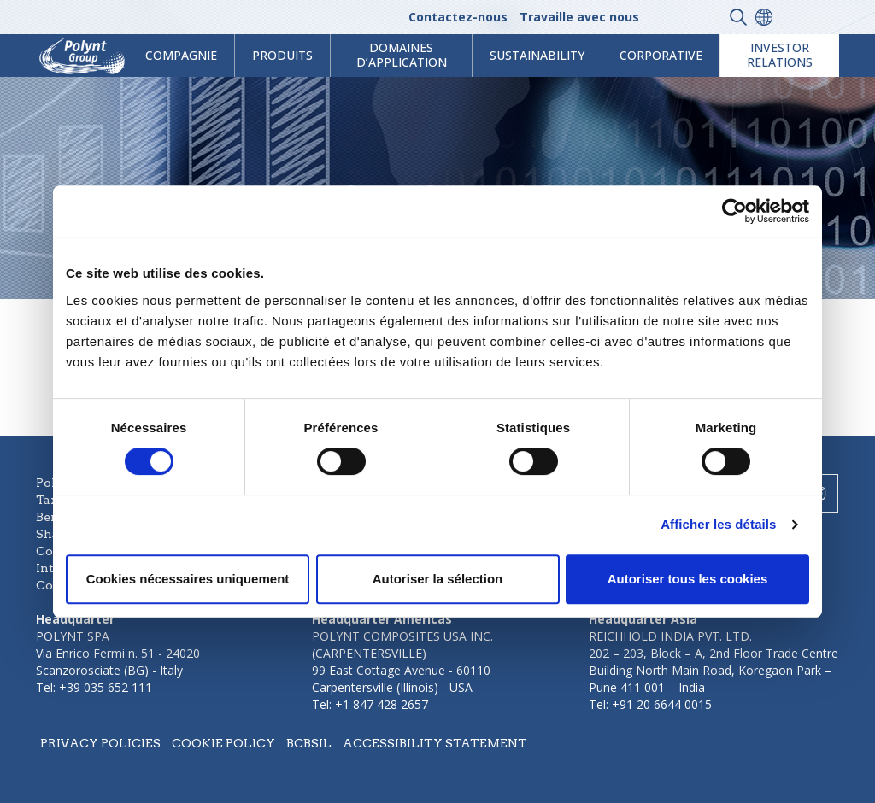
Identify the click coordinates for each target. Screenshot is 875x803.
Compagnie (181, 55)
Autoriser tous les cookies (688, 578)
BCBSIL (309, 743)
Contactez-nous (458, 17)
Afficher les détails (718, 524)
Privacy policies (100, 743)
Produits (282, 55)
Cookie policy (223, 743)
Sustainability (537, 55)
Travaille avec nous (579, 17)
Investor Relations (780, 54)
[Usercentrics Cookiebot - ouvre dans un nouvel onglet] (734, 211)
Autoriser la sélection (438, 578)
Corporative (661, 55)
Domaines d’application (401, 54)
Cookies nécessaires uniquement (188, 578)
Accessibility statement (435, 743)
